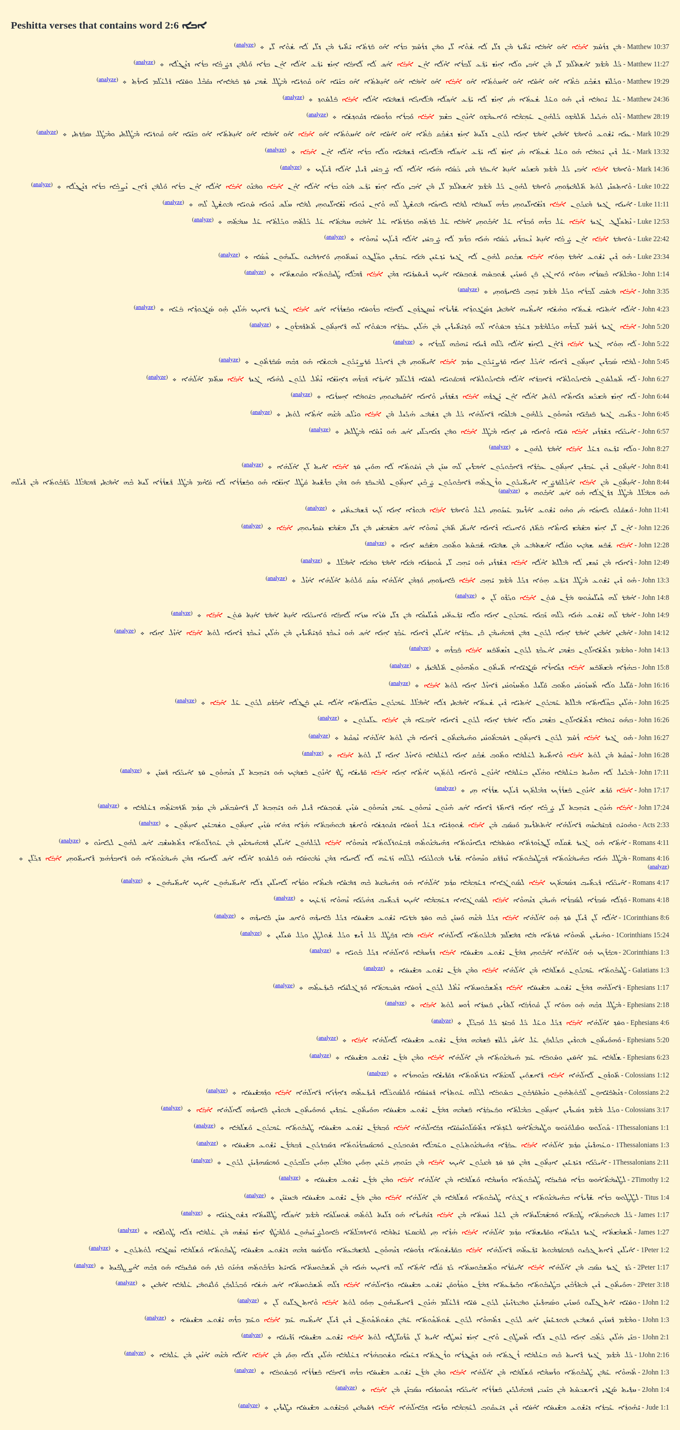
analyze (245, 44)
